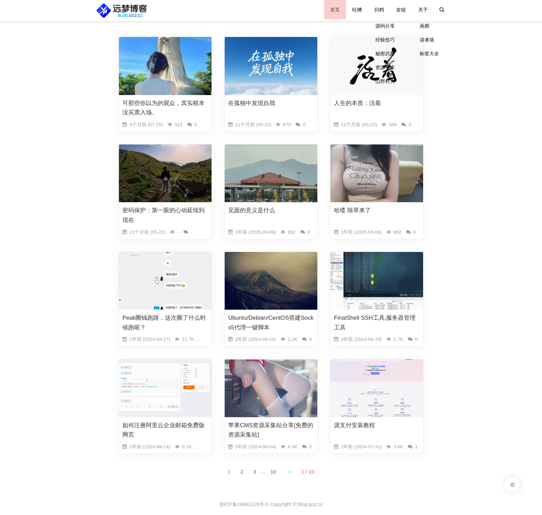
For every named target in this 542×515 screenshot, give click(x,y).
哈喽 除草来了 (352, 210)
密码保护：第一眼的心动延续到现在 (163, 215)
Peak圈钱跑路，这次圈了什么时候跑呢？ (164, 322)
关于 (424, 10)
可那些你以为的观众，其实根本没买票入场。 (163, 108)
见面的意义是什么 (251, 210)
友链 (402, 10)
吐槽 (359, 10)
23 (206, 446)
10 (273, 472)
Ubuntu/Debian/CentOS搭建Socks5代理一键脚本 (271, 322)
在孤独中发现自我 (251, 103)
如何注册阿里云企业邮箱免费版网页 (163, 430)
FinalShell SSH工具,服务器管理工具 (374, 322)
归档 (381, 10)
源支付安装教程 (354, 425)
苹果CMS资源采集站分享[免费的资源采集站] (270, 430)
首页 (338, 10)
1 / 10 (307, 472)
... (263, 472)
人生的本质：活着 (357, 103)
